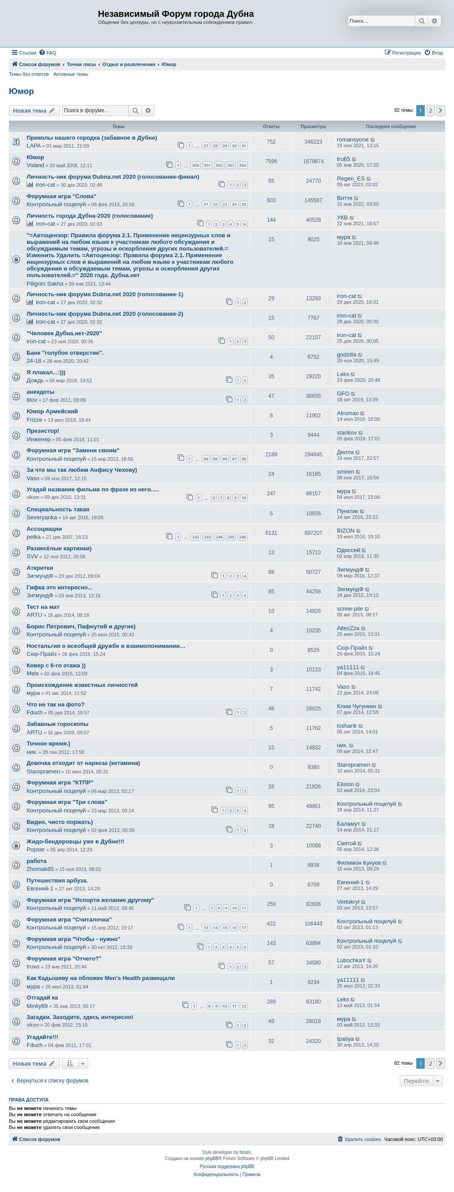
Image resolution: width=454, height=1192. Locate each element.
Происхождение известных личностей (82, 685)
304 (242, 165)
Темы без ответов (29, 74)
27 (206, 146)
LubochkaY (351, 960)
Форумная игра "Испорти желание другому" (90, 900)
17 (244, 927)
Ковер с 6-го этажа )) (56, 665)
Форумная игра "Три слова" (67, 802)
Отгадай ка (42, 997)
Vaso (33, 478)
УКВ (342, 217)
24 (234, 204)
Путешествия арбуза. (57, 880)
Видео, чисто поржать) (60, 822)
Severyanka (42, 517)
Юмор (21, 91)
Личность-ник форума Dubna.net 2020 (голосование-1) (105, 294)
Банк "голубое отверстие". (65, 352)
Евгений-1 (40, 888)
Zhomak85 (40, 869)
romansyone (353, 139)
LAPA (34, 145)
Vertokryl (348, 901)
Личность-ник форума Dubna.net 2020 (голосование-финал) (113, 176)
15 (225, 927)
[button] (440, 110)
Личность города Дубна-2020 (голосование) (90, 215)
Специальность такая (58, 509)
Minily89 (37, 1006)
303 (230, 165)
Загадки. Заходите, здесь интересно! (80, 1017)
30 (234, 146)
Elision (345, 784)
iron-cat (45, 184)
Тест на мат (43, 607)
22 (215, 204)
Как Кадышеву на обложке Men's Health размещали (101, 978)
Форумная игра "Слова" (61, 196)
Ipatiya (345, 1038)
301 (207, 165)
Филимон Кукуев (359, 862)
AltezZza (348, 628)
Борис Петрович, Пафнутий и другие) (81, 626)
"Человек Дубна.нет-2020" (64, 333)
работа (37, 861)
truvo (33, 966)
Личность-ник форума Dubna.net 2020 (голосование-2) (105, 313)
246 (242, 537)
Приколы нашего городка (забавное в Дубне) (92, 137)
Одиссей (348, 550)
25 (244, 204)
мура (343, 237)
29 (225, 146)
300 (195, 165)
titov (32, 399)
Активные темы (70, 74)
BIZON (346, 530)
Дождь (35, 380)
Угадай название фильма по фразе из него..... (93, 489)
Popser (36, 849)
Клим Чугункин (356, 706)
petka (34, 536)
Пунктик (347, 511)
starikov (347, 432)
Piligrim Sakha (45, 283)
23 (225, 204)
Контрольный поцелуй (56, 204)
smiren (345, 471)
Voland (35, 165)
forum (245, 1152)
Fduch (35, 712)
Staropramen (43, 771)
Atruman (348, 413)
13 (206, 927)
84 (206, 459)
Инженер (39, 439)
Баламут (348, 823)
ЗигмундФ (40, 575)
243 (207, 537)
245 (230, 537)
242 (195, 537)
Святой (346, 843)
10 (244, 498)
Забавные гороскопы (58, 724)
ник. (32, 752)
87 (234, 459)
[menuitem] (47, 52)
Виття (344, 198)
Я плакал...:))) (46, 372)
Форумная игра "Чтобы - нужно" (74, 939)
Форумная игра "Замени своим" (73, 450)
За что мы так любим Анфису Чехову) (82, 470)
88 (244, 459)
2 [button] (430, 110)
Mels (33, 673)
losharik (347, 725)
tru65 (343, 159)
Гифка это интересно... (60, 587)
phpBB (212, 1158)
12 (244, 1006)
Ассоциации (44, 528)
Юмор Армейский (52, 411)
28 (215, 146)
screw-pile (350, 608)
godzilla (346, 354)
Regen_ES (351, 178)
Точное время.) (48, 743)
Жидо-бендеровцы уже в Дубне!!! (75, 841)
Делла (345, 452)
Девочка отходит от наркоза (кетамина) (83, 763)
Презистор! (43, 430)
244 (219, 537)
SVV (32, 556)
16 (234, 927)
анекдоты (41, 391)
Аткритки (40, 568)
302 (219, 165)
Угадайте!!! (42, 1037)
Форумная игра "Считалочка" (69, 919)
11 (244, 908)
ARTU (34, 615)
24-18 (34, 360)
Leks (343, 374)
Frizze (34, 419)
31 (244, 146)
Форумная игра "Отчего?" (64, 958)
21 (206, 204)
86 (225, 459)
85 (215, 459)
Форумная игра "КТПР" (60, 782)
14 (215, 927)
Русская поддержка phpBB (227, 1166)
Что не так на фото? (56, 704)
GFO (343, 393)
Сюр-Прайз (42, 654)
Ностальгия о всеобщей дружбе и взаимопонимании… (106, 646)
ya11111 (348, 667)
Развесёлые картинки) (59, 548)
